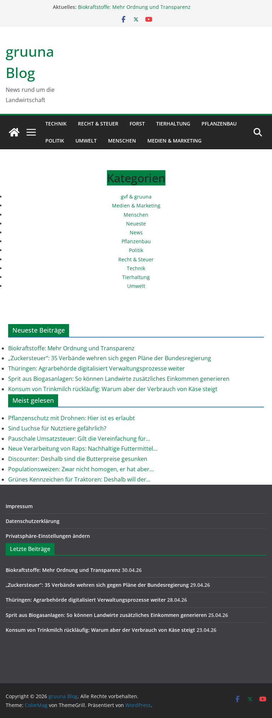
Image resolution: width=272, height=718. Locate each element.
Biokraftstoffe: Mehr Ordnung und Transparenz (134, 7)
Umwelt (86, 140)
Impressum (19, 506)
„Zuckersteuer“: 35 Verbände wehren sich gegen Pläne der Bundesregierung (109, 358)
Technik (56, 123)
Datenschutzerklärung (33, 521)
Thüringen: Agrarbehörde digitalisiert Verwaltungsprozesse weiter (96, 368)
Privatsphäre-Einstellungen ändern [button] (48, 536)
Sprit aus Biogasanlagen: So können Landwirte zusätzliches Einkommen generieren (119, 379)
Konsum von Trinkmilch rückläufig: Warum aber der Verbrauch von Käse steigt (112, 389)
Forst (137, 123)
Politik (54, 140)
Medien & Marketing (174, 140)
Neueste (136, 223)
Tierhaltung (173, 123)
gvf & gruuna (136, 196)
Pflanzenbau (219, 123)
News (136, 232)
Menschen (122, 140)
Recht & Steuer (98, 123)
